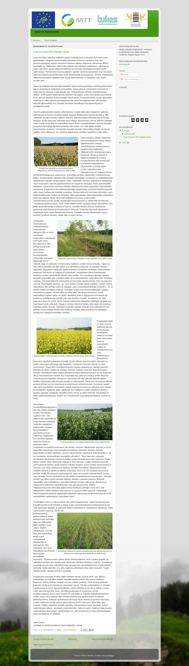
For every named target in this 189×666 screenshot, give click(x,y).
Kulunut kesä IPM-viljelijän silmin (51, 51)
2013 (124, 131)
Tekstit (124, 75)
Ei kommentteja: (70, 630)
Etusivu (36, 40)
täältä (142, 55)
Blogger (111, 656)
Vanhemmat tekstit (102, 639)
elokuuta (128, 134)
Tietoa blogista (50, 40)
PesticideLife (124, 64)
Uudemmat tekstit (43, 639)
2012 (124, 142)
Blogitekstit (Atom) (45, 645)
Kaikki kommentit (129, 79)
